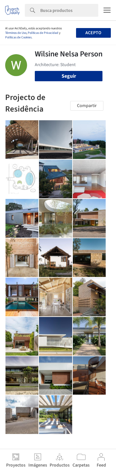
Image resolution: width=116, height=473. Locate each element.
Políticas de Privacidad (43, 33)
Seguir (69, 76)
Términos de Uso (15, 33)
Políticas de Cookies (18, 37)
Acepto (93, 33)
